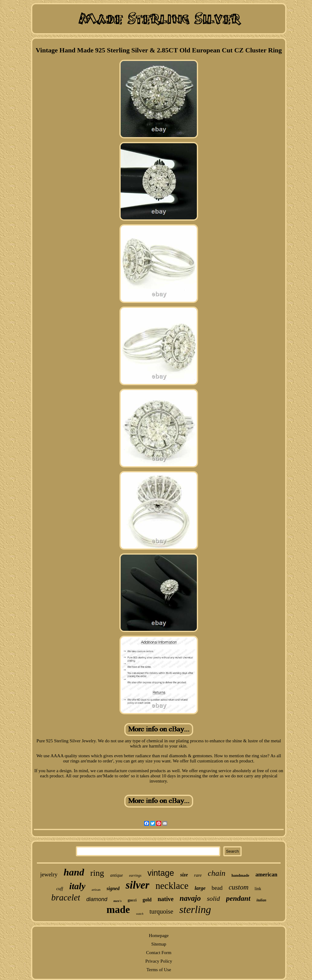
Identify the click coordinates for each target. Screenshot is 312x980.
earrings (135, 875)
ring (97, 873)
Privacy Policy (158, 961)
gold (147, 899)
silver (137, 885)
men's (117, 901)
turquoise (161, 911)
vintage (160, 873)
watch (140, 913)
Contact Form (159, 952)
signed (113, 888)
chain (216, 873)
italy (77, 886)
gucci (132, 900)
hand (74, 872)
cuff (59, 888)
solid (213, 898)
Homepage (159, 935)
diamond (96, 899)
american (266, 875)
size (184, 875)
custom (238, 887)
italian (261, 900)
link (258, 888)
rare (198, 875)
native (165, 899)
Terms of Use (159, 969)
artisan (95, 889)
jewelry (49, 874)
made (118, 909)
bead (217, 888)
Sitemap (158, 944)
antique (116, 875)
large (200, 888)
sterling (195, 909)
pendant (238, 898)
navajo (190, 898)
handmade (241, 875)
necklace (171, 885)
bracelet (65, 897)
